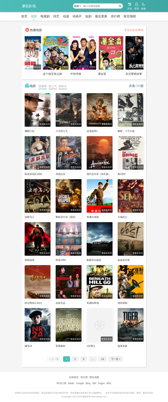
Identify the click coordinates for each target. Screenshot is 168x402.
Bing (87, 383)
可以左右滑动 (134, 30)
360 (94, 383)
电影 (34, 16)
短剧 (88, 16)
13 (102, 359)
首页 (24, 16)
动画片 (77, 16)
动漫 (66, 16)
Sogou (101, 383)
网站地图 (94, 377)
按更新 (43, 86)
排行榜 (115, 16)
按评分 (63, 86)
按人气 (53, 86)
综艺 (56, 16)
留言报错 (130, 16)
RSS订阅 (62, 383)
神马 (108, 383)
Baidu (71, 383)
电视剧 (45, 16)
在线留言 (74, 377)
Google (80, 383)
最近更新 (101, 16)
